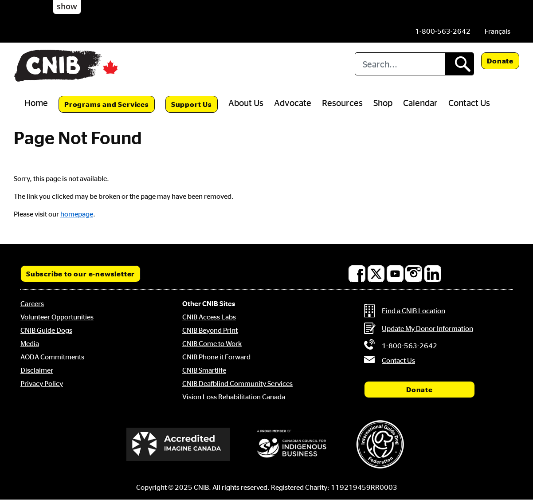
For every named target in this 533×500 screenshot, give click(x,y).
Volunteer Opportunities (57, 317)
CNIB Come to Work (212, 343)
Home (36, 102)
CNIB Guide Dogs (46, 330)
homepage (76, 214)
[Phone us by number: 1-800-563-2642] (443, 31)
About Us (245, 102)
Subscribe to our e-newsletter (80, 274)
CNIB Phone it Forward (216, 357)
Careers (32, 303)
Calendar (420, 102)
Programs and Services (106, 104)
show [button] (67, 6)
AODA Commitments (52, 357)
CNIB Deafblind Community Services (237, 383)
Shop (382, 102)
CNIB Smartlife (204, 370)
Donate (500, 61)
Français (497, 31)
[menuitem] (497, 31)
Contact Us (469, 102)
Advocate (292, 102)
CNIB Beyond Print (210, 330)
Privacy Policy (41, 383)
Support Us (191, 104)
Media (29, 343)
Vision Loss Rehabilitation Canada (233, 397)
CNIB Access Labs (209, 317)
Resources (342, 102)
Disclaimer (36, 370)
